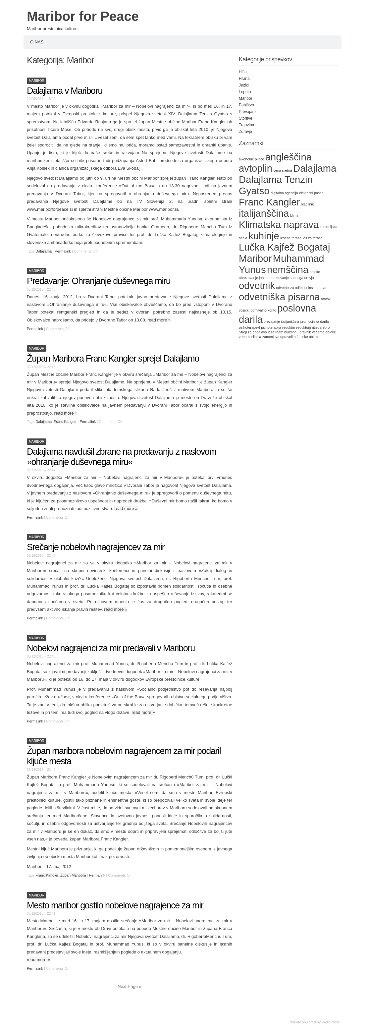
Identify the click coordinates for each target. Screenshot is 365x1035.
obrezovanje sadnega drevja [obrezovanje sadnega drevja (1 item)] (292, 278)
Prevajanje (248, 111)
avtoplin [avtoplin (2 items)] (255, 168)
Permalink (63, 251)
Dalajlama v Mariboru (64, 91)
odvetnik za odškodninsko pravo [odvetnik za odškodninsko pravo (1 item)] (301, 288)
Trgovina (246, 125)
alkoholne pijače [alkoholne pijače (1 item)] (251, 159)
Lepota (245, 91)
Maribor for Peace (83, 16)
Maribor (36, 81)
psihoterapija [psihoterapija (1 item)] (271, 327)
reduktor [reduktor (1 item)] (288, 327)
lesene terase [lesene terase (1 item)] (290, 238)
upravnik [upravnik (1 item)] (304, 332)
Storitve (245, 118)
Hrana (244, 78)
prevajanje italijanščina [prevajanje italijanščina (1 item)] (281, 321)
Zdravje (245, 131)
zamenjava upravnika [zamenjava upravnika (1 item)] (279, 337)
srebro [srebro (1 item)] (325, 327)
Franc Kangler (65, 422)
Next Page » (129, 986)
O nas (36, 41)
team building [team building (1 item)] (286, 332)
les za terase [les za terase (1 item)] (312, 238)
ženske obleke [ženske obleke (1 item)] (308, 337)
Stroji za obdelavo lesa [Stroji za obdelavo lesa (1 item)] (256, 332)
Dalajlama (43, 251)
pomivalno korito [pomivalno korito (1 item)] (263, 310)
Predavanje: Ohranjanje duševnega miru (98, 281)
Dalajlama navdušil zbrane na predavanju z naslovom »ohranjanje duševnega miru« (121, 457)
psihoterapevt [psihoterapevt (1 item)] (249, 327)
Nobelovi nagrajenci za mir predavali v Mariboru (111, 648)
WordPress (330, 1022)
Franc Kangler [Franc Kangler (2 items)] (269, 202)
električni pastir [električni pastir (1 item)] (311, 193)
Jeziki (244, 85)
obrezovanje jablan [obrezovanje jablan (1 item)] (253, 278)
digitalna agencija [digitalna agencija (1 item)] (284, 193)
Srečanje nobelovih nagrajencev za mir (95, 547)
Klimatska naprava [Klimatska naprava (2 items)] (279, 224)
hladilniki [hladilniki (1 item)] (308, 204)
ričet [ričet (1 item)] (315, 327)
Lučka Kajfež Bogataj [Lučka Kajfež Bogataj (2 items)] (284, 247)
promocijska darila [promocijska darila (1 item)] (314, 321)
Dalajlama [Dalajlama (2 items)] (314, 168)
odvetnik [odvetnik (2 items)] (257, 285)
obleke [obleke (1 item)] (315, 272)
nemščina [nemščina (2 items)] (288, 269)
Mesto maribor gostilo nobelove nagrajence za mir (119, 905)
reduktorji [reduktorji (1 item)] (303, 327)
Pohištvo (246, 105)
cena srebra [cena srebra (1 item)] (282, 170)
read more (159, 319)
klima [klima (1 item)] (294, 215)
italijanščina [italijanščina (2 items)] (264, 213)
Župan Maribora (73, 875)
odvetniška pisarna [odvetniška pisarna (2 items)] (279, 296)
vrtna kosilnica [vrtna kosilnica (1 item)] (250, 337)
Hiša (243, 72)
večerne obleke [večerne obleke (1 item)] (324, 332)
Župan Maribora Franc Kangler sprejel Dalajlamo (113, 359)
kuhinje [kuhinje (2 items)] (263, 235)
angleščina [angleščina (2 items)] (288, 156)
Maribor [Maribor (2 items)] (255, 258)
